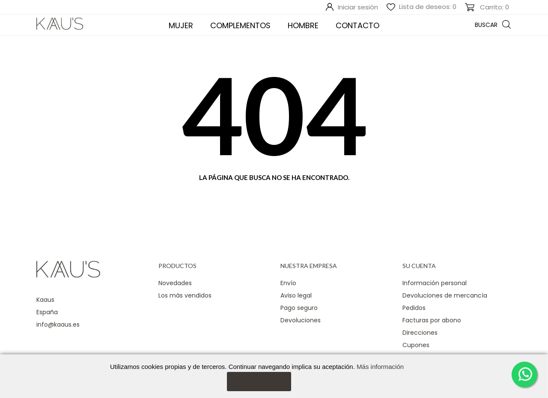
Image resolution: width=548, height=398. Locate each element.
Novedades (175, 283)
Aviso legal (296, 295)
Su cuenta (419, 265)
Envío (288, 283)
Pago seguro (299, 308)
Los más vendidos (184, 295)
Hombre (303, 25)
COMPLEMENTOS (240, 25)
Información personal (434, 283)
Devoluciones (300, 320)
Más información (380, 366)
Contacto (357, 25)
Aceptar (259, 381)
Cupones (415, 345)
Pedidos (414, 308)
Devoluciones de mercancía (444, 295)
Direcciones (420, 332)
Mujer (181, 25)
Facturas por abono (431, 320)
